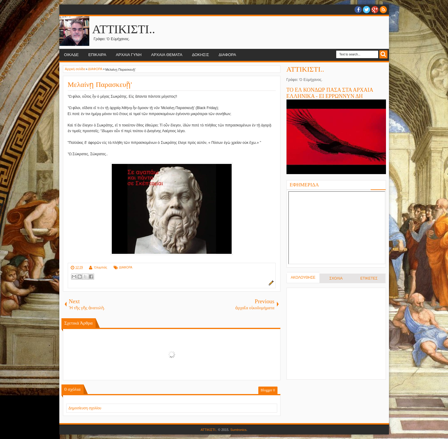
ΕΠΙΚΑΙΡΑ (97, 54)
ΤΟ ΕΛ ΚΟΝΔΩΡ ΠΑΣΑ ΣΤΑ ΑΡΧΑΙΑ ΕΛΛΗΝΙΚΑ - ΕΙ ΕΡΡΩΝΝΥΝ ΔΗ (329, 93)
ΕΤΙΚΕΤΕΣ (368, 278)
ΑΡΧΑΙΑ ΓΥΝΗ (128, 54)
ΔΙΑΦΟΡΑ (227, 54)
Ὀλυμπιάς (100, 267)
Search (383, 54)
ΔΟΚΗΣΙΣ (200, 54)
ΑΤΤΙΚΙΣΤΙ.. (123, 29)
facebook (358, 9)
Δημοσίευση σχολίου (85, 408)
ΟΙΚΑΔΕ (71, 54)
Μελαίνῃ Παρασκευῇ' (100, 84)
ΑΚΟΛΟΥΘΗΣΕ (303, 277)
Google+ (374, 9)
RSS (383, 9)
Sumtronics (238, 430)
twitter (366, 9)
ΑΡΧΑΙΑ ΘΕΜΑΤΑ (166, 54)
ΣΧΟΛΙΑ (336, 278)
